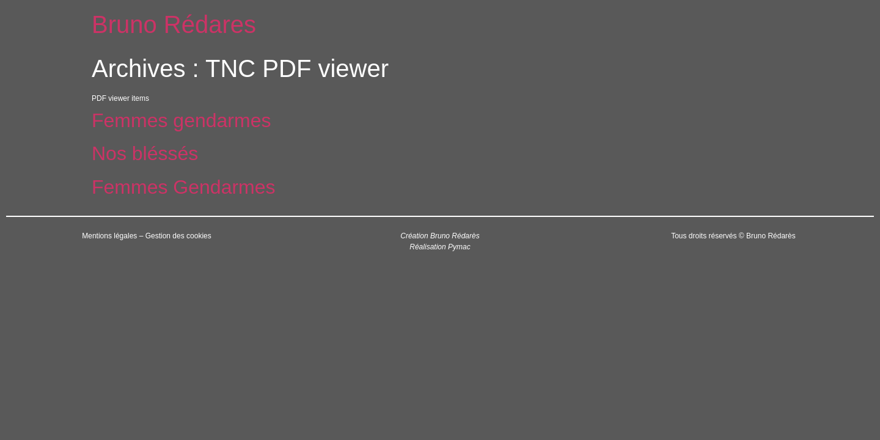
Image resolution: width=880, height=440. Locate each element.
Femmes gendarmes (181, 120)
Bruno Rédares (174, 24)
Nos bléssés (145, 153)
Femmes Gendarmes (184, 187)
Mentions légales (109, 236)
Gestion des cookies (178, 236)
